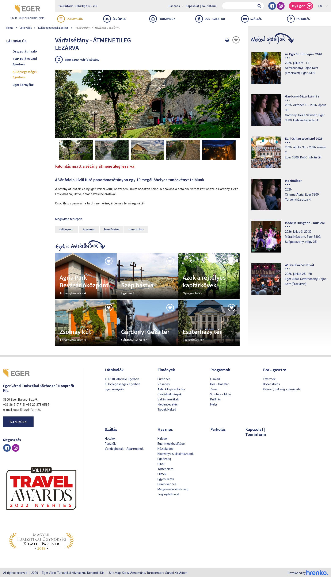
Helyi (213, 404)
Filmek (161, 474)
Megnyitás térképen (68, 218)
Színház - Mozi (220, 394)
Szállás (251, 19)
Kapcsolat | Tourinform (201, 6)
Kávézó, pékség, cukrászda (282, 389)
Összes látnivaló (25, 51)
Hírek (160, 463)
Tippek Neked (166, 409)
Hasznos (176, 6)
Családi (215, 379)
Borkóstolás (271, 384)
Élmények (114, 19)
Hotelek (110, 438)
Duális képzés (166, 484)
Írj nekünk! (18, 421)
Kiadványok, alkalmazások (175, 453)
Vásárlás (163, 384)
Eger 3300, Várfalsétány (82, 59)
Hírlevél (162, 438)
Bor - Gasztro (219, 384)
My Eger (302, 6)
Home (9, 27)
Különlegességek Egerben (53, 27)
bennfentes (111, 229)
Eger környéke (23, 84)
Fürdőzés (164, 379)
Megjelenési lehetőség (172, 489)
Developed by (308, 572)
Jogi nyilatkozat (168, 494)
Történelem (165, 468)
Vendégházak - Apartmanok (124, 448)
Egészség (164, 458)
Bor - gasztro (210, 19)
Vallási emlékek (168, 399)
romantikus (136, 229)
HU (323, 6)
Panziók (110, 443)
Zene (213, 389)
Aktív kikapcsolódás (171, 389)
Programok (162, 19)
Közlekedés (165, 448)
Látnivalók (70, 19)
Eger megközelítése (171, 443)
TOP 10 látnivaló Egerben (25, 61)
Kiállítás (215, 399)
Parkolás (218, 428)
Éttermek (269, 379)
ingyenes (89, 229)
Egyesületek (165, 479)
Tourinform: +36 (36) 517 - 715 (77, 6)
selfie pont (66, 229)
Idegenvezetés (167, 404)
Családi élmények (169, 394)
